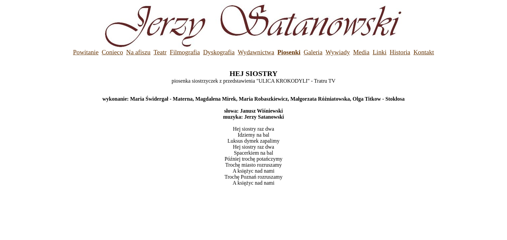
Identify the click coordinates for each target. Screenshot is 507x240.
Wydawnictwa (256, 52)
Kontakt (424, 52)
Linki (380, 52)
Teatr (160, 52)
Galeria (313, 52)
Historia (400, 52)
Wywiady (337, 52)
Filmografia (185, 52)
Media (361, 52)
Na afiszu (138, 52)
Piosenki (288, 52)
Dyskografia (219, 52)
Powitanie (85, 52)
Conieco (112, 52)
